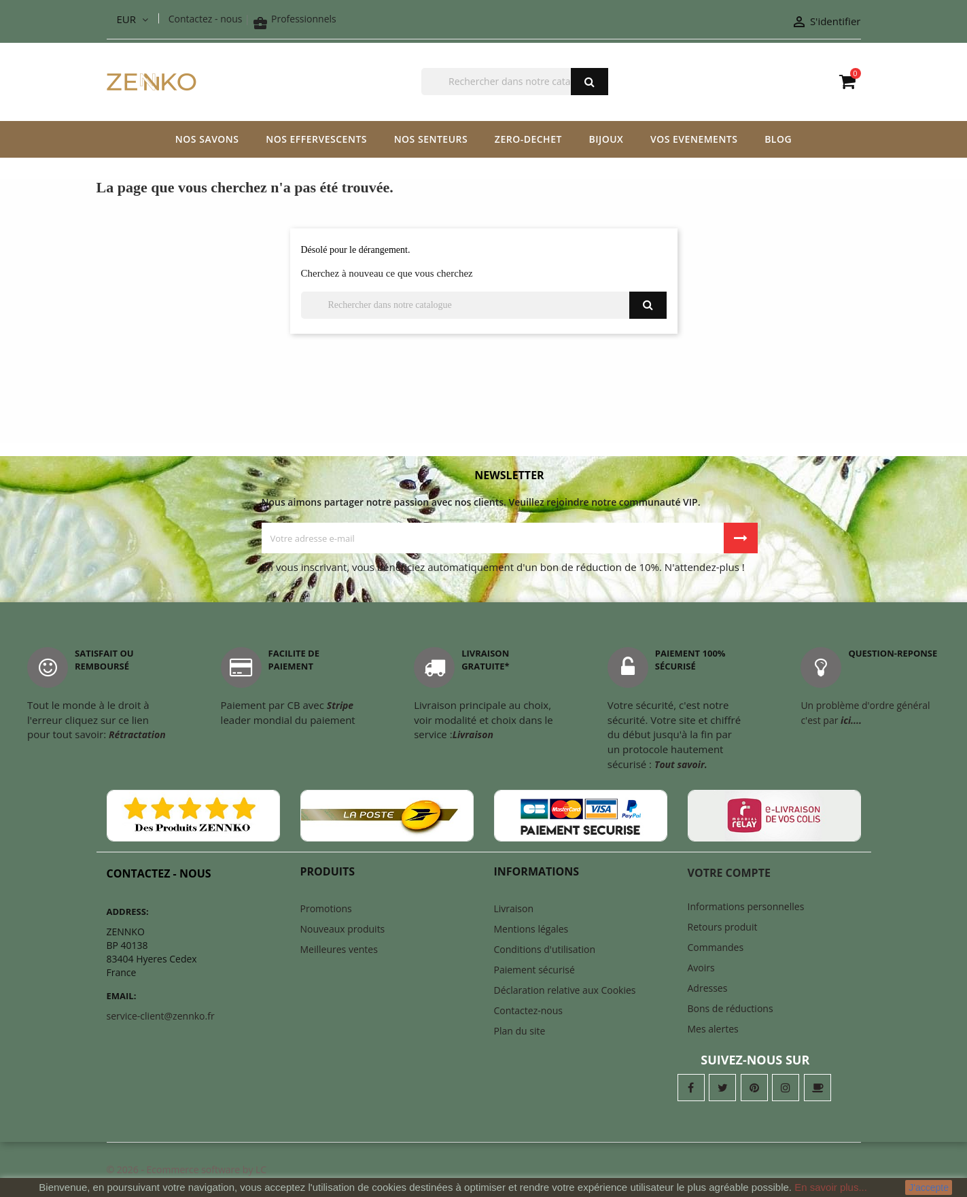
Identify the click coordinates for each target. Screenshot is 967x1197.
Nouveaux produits (342, 928)
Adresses (708, 988)
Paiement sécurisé (534, 969)
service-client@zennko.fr (161, 1015)
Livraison (514, 908)
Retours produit (723, 926)
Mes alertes (713, 1028)
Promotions (326, 908)
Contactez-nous (528, 1010)
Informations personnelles (746, 906)
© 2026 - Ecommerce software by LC (187, 1169)
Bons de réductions (730, 1008)
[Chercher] (514, 81)
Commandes (716, 947)
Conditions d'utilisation (545, 949)
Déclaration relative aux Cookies (565, 990)
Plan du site (520, 1030)
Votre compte (729, 872)
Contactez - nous (206, 18)
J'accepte (929, 1187)
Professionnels (294, 18)
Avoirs (701, 967)
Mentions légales (531, 928)
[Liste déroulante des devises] (132, 19)
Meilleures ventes (339, 949)
